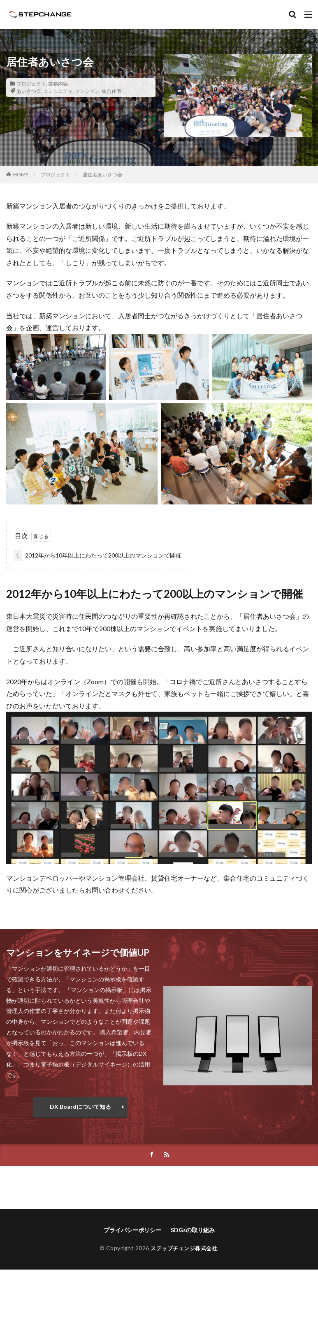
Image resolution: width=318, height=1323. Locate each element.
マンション (87, 91)
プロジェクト (31, 84)
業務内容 (58, 84)
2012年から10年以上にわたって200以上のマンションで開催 (97, 555)
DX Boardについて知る (80, 1106)
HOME (20, 174)
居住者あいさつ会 (102, 174)
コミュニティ (58, 91)
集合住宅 (111, 91)
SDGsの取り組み (193, 1229)
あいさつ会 (28, 91)
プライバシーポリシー (132, 1229)
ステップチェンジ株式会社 (184, 1247)
